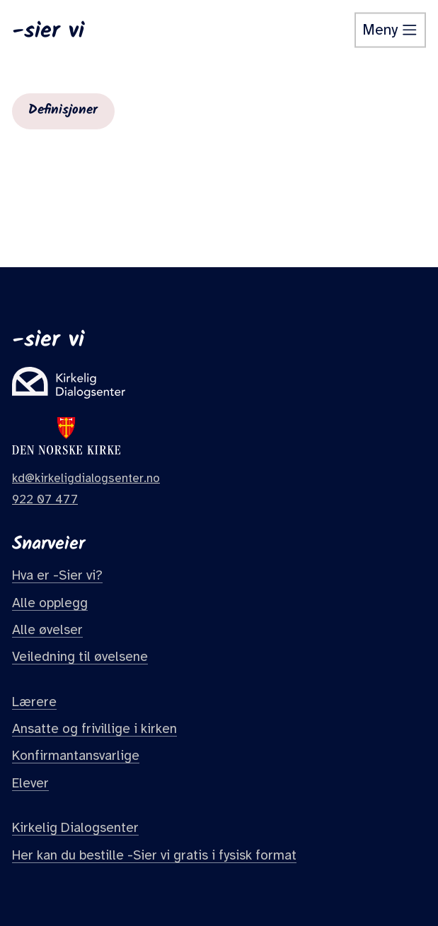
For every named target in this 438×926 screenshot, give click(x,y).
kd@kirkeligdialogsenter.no (86, 478)
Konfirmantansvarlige (75, 755)
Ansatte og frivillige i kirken (94, 728)
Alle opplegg (50, 602)
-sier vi (48, 30)
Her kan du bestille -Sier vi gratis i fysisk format (154, 855)
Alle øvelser (47, 629)
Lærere (34, 701)
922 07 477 (45, 499)
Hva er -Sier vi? (57, 575)
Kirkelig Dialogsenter (75, 827)
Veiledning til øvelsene (80, 656)
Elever (30, 783)
